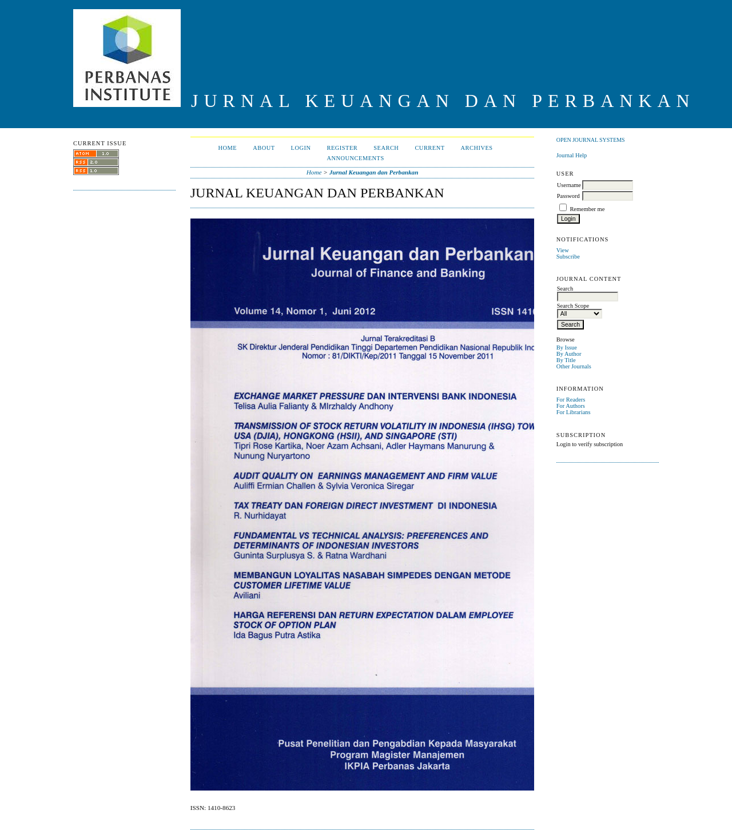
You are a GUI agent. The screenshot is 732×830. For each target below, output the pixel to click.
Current (429, 148)
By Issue (566, 347)
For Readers (571, 399)
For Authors (570, 406)
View (562, 250)
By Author (569, 354)
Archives (477, 148)
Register (342, 148)
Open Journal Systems (590, 140)
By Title (566, 360)
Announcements (355, 158)
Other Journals (573, 366)
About (263, 148)
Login (301, 148)
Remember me (587, 209)
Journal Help (571, 155)
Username (569, 185)
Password (568, 196)
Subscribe (568, 256)
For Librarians (573, 412)
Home (227, 148)
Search (386, 148)
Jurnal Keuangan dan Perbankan (374, 172)
